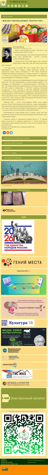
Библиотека (23, 271)
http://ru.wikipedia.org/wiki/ (24, 127)
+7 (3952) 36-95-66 (18, 2)
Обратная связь (31, 462)
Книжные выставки (7, 128)
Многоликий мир (6, 185)
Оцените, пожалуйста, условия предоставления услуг (23, 411)
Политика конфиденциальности (36, 460)
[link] (24, 16)
